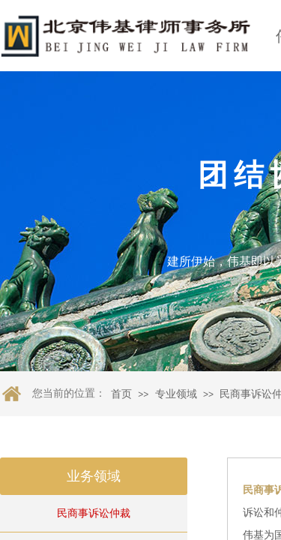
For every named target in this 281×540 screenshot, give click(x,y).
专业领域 (176, 394)
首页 (121, 394)
